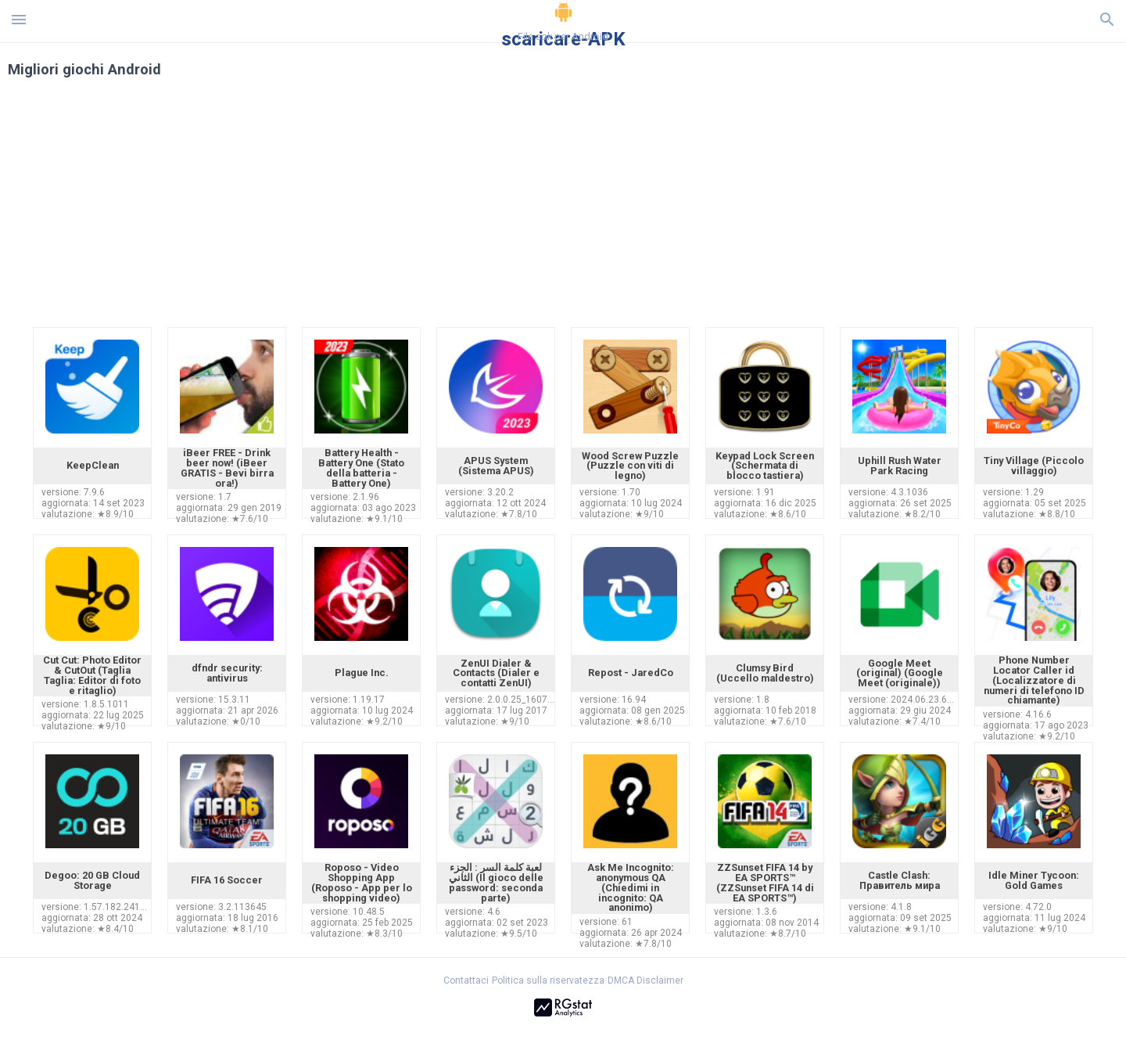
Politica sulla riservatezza (548, 980)
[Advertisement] (657, 209)
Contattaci (466, 980)
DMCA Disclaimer (645, 980)
